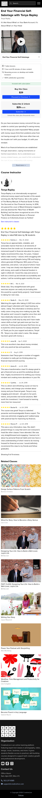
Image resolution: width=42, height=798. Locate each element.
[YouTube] (3, 763)
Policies (21, 795)
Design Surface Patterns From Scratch (15, 489)
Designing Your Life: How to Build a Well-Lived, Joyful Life (19, 552)
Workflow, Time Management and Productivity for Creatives (20, 680)
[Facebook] (7, 763)
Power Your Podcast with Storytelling (15, 648)
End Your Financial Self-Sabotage (15, 57)
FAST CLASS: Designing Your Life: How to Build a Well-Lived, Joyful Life (20, 585)
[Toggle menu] (39, 3)
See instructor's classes (10, 221)
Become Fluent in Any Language (14, 712)
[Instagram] (12, 763)
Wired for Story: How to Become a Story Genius (19, 520)
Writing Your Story (8, 617)
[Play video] (21, 41)
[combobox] (22, 3)
